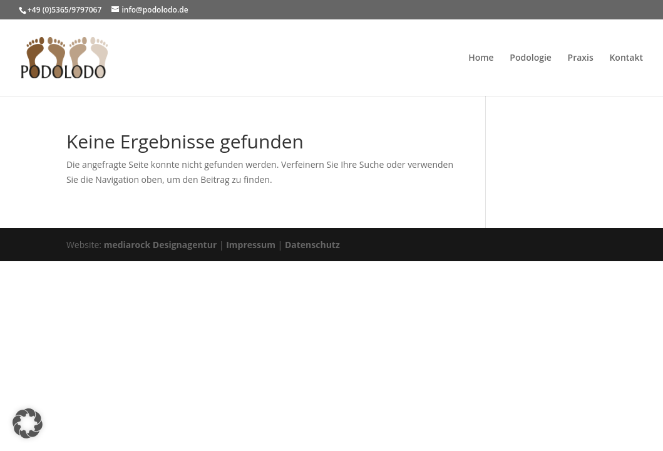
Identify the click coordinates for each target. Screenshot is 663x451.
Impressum (250, 245)
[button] (27, 423)
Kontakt (626, 58)
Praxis (581, 58)
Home (481, 58)
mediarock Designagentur (160, 245)
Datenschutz (312, 245)
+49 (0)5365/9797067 (64, 9)
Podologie (531, 58)
